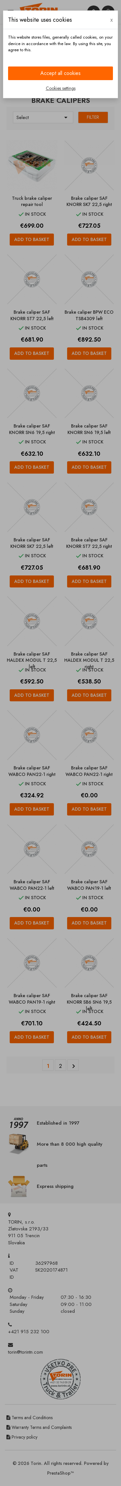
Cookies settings (61, 88)
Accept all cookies (60, 73)
